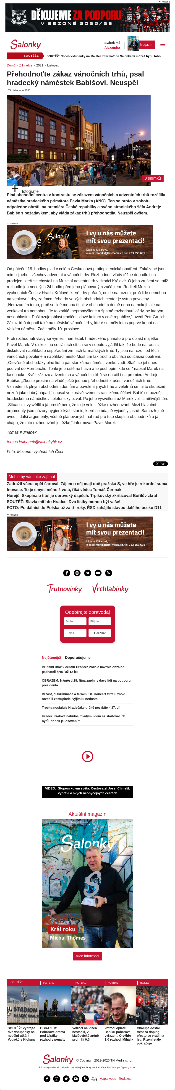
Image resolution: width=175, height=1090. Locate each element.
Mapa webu (108, 1078)
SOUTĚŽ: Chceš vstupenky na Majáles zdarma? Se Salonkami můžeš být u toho (104, 56)
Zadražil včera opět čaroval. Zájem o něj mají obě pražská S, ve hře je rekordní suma (87, 483)
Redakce (125, 1078)
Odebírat (100, 633)
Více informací (87, 956)
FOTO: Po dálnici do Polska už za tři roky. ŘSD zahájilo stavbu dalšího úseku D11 (84, 507)
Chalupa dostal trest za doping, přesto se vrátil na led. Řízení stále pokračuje (150, 1035)
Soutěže (17, 982)
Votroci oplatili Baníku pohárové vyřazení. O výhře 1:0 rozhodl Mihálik (118, 1033)
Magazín (146, 44)
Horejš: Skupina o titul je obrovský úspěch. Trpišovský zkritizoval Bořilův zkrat (82, 495)
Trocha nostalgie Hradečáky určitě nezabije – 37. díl (81, 707)
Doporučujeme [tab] (78, 658)
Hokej (144, 982)
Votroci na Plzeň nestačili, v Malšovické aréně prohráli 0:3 (85, 1033)
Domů (11, 65)
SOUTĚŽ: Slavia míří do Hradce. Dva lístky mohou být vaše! (63, 501)
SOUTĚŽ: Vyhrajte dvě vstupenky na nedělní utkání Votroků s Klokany (22, 1033)
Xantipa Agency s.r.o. (123, 1067)
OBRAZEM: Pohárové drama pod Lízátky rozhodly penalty (52, 1033)
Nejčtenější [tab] (51, 658)
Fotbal (48, 982)
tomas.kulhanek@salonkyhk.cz (34, 442)
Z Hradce (25, 65)
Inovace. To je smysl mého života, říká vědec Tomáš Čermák (64, 489)
